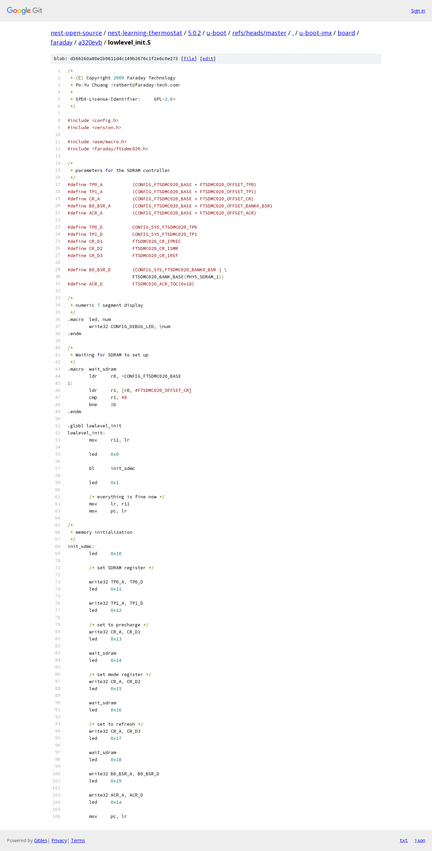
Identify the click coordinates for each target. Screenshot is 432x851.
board (346, 33)
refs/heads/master (259, 33)
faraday (62, 42)
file (189, 58)
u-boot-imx (315, 33)
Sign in (418, 10)
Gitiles (40, 840)
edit (207, 58)
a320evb (90, 42)
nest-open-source (76, 33)
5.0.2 (194, 33)
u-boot (216, 33)
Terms (78, 840)
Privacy (59, 840)
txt (404, 840)
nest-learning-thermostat (145, 33)
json (419, 840)
